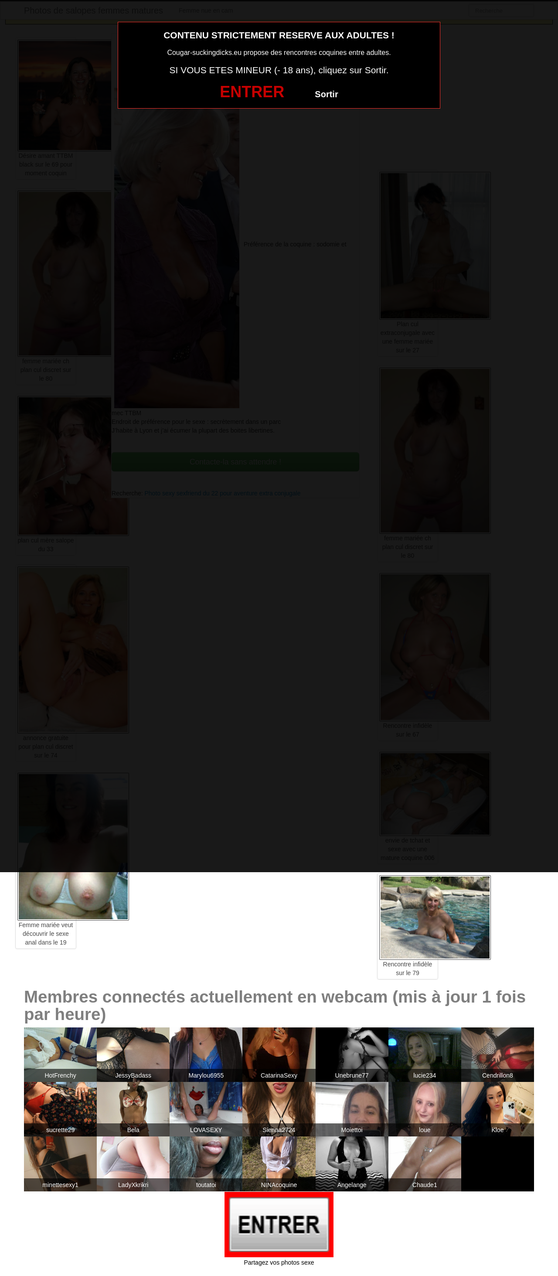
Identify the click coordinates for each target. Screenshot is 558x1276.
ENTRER (252, 92)
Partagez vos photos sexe (279, 1262)
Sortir (326, 94)
